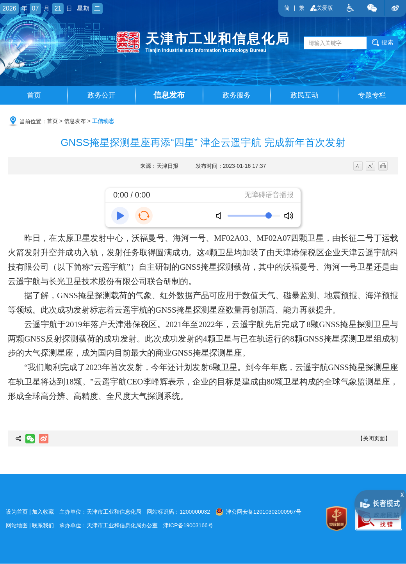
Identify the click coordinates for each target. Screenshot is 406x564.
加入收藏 (43, 512)
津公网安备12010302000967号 (258, 512)
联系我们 (43, 526)
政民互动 (304, 96)
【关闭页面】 (374, 439)
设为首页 (17, 512)
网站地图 (17, 526)
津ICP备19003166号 (188, 526)
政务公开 (101, 96)
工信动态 (103, 121)
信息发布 (169, 95)
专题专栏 (372, 96)
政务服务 (237, 96)
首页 (34, 96)
